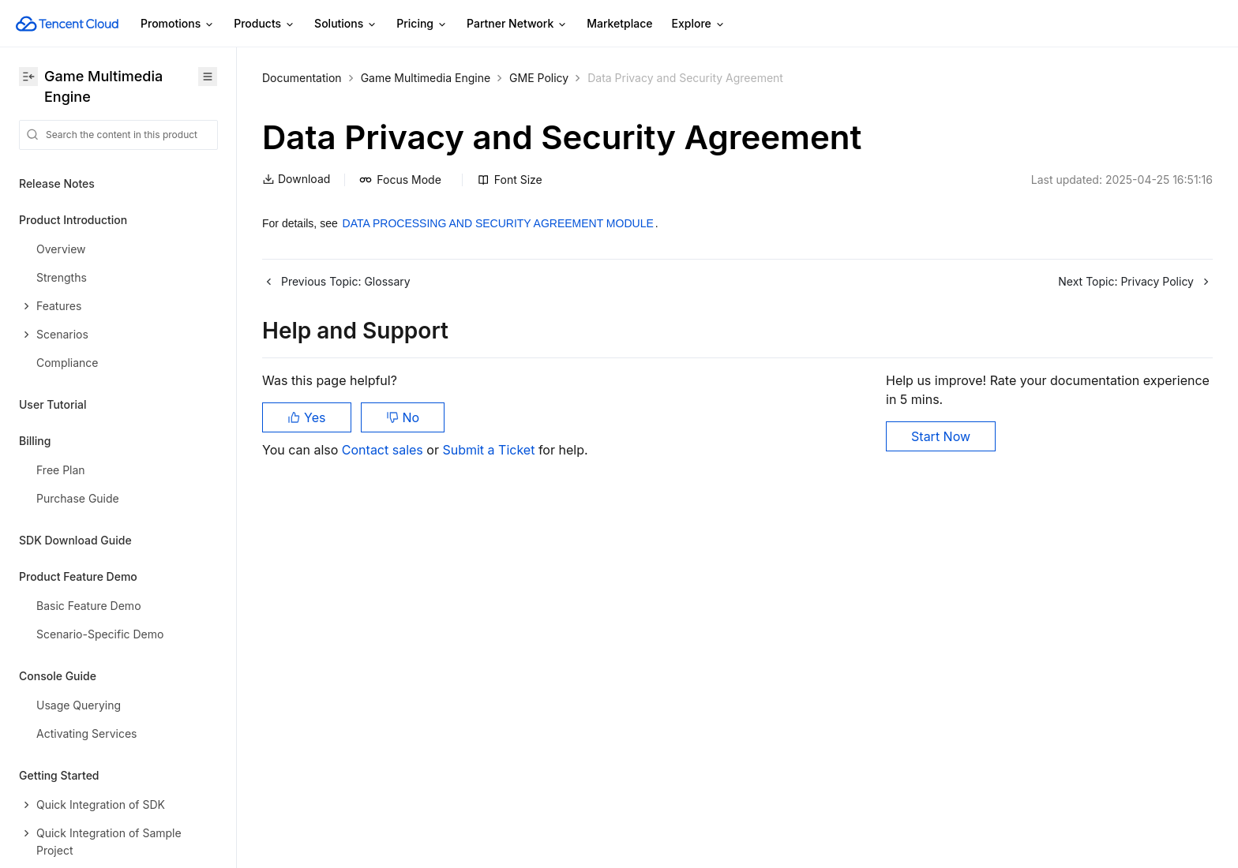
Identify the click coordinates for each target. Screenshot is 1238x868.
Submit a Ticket (490, 450)
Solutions (345, 24)
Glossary (42, 789)
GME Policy (538, 77)
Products (264, 24)
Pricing (422, 24)
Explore (699, 24)
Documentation (302, 77)
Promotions (178, 24)
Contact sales (384, 450)
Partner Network (517, 24)
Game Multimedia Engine (425, 77)
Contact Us (48, 753)
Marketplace (619, 23)
